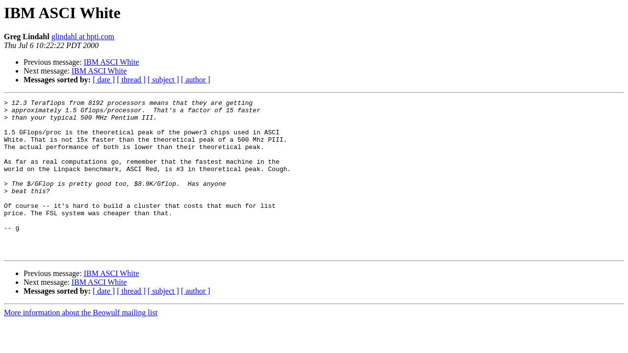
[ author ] (195, 80)
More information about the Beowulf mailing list (80, 343)
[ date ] (104, 80)
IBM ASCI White (111, 62)
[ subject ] (163, 80)
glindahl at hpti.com (83, 36)
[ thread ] (131, 80)
